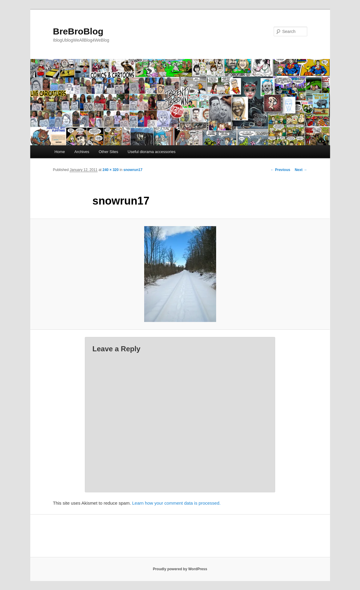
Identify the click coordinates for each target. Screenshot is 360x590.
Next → (301, 170)
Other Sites (108, 151)
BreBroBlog (78, 31)
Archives (81, 151)
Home (60, 151)
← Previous (280, 170)
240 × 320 (111, 170)
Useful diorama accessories (152, 151)
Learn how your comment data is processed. (176, 503)
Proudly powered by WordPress (180, 569)
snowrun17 (132, 170)
